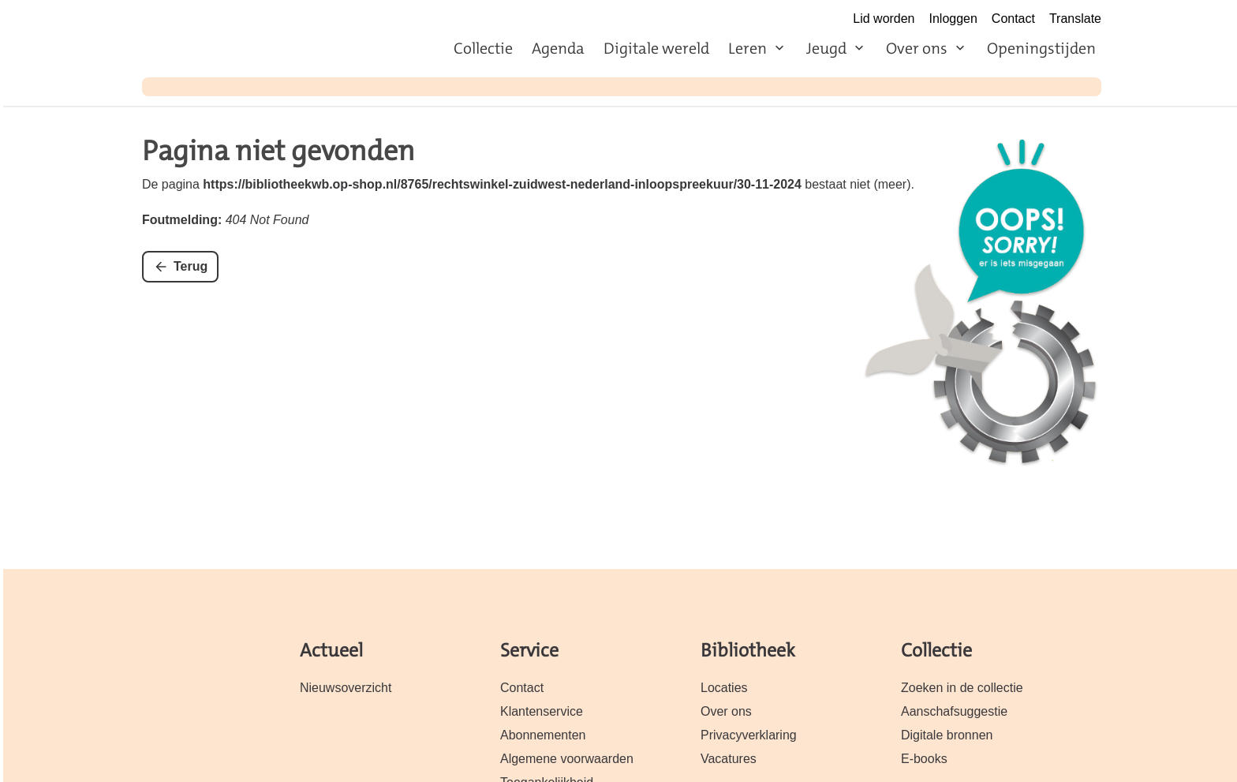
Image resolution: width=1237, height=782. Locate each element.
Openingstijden (1041, 48)
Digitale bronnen (946, 735)
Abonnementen (542, 735)
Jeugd (826, 48)
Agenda (558, 48)
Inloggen (953, 18)
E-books (924, 758)
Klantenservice (541, 711)
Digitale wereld (656, 48)
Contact (1013, 18)
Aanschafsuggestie (954, 711)
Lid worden (883, 18)
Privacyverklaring (749, 735)
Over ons (916, 48)
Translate (1075, 18)
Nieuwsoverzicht (345, 687)
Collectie (483, 48)
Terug (190, 266)
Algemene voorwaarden (566, 758)
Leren (747, 48)
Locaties (724, 687)
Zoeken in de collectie (962, 687)
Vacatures (729, 758)
